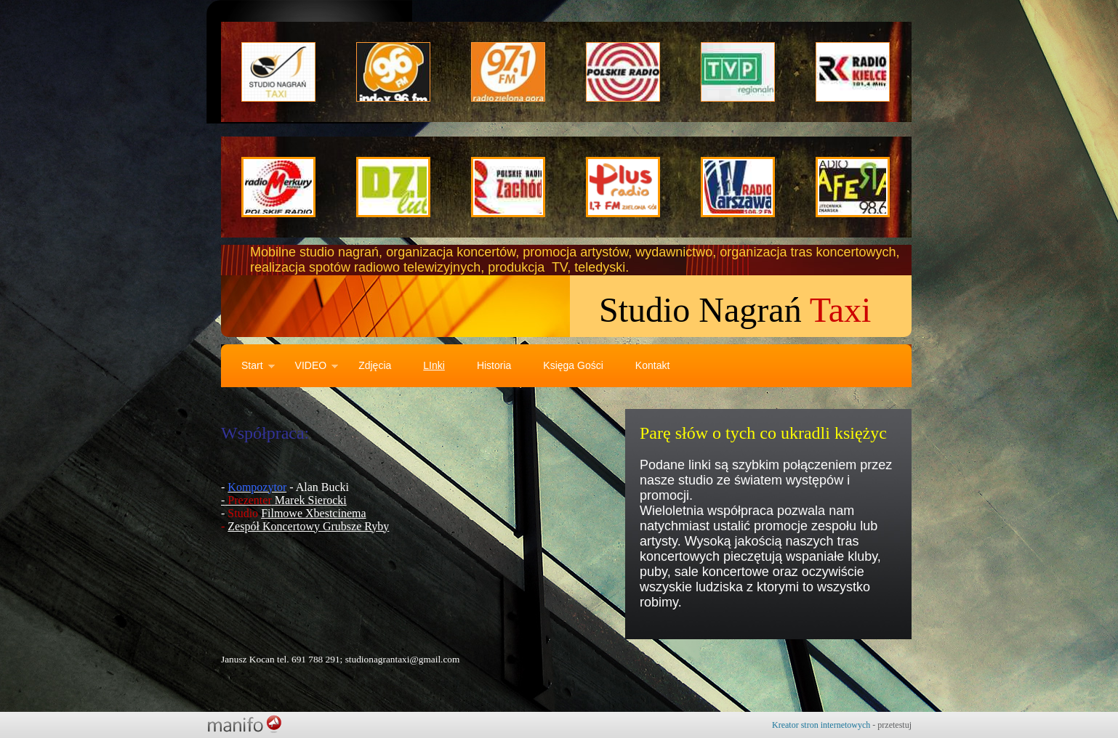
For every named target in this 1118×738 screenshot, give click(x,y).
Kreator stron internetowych (821, 725)
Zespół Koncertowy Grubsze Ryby (308, 526)
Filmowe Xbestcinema (313, 513)
